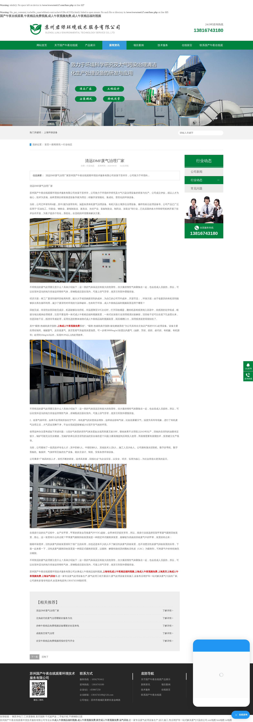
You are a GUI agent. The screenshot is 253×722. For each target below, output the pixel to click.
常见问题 (196, 188)
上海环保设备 (50, 132)
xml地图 (212, 720)
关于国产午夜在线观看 (66, 47)
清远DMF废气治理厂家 (47, 610)
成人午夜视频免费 (86, 720)
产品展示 (90, 45)
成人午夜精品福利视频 (65, 720)
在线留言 (187, 45)
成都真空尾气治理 (45, 633)
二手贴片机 (62, 716)
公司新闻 (196, 171)
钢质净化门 (17, 716)
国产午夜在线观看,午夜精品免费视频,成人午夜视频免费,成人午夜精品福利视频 (50, 16)
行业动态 (67, 144)
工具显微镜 (29, 716)
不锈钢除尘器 (75, 716)
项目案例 (138, 45)
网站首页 (42, 45)
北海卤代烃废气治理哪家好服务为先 (54, 618)
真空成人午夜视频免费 (107, 720)
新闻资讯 (114, 45)
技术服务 (163, 45)
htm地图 (220, 720)
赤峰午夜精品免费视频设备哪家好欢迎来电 (57, 626)
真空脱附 (40, 716)
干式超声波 (50, 716)
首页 (47, 144)
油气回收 (123, 720)
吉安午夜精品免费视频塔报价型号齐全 (55, 641)
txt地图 (228, 720)
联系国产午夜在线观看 (211, 47)
